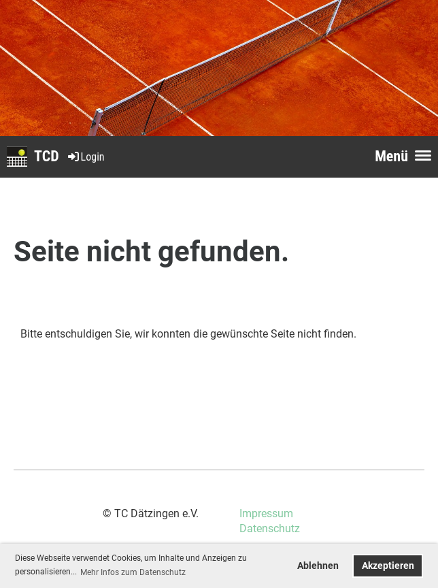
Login (85, 156)
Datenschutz (269, 528)
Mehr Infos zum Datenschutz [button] (133, 572)
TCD (46, 156)
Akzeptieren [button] (388, 566)
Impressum (266, 513)
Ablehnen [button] (318, 566)
